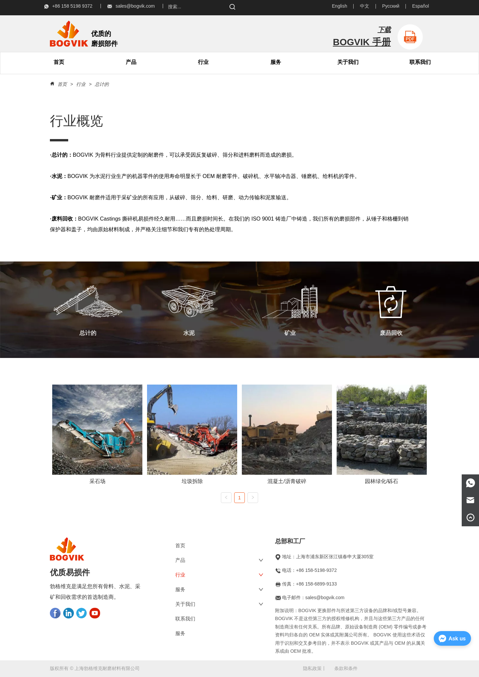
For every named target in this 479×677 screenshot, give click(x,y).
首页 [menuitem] (59, 62)
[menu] (95, 62)
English (339, 6)
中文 (364, 6)
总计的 (101, 84)
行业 (203, 62)
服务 (275, 62)
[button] (131, 62)
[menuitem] (131, 62)
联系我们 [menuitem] (420, 62)
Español (420, 6)
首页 (62, 84)
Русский (390, 6)
